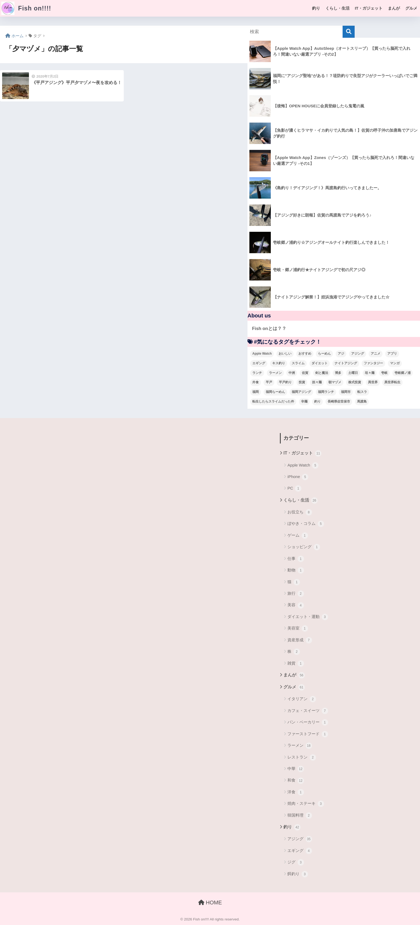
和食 (295, 781)
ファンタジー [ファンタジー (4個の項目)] (373, 363)
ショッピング (303, 547)
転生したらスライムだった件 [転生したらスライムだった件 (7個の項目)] (273, 401)
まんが (394, 8)
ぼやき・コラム (305, 524)
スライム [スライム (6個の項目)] (298, 363)
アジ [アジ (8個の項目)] (341, 353)
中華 (295, 769)
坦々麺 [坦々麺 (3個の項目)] (369, 373)
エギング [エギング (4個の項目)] (258, 363)
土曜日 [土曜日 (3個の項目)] (353, 373)
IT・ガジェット (368, 8)
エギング (299, 851)
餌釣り (297, 874)
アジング (299, 839)
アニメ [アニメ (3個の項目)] (375, 353)
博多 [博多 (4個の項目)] (338, 373)
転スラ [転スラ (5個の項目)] (362, 392)
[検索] (349, 32)
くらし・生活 (337, 8)
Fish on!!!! (26, 8)
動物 (295, 570)
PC (294, 488)
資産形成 (299, 640)
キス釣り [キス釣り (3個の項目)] (278, 363)
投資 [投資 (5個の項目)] (302, 382)
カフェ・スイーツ (307, 711)
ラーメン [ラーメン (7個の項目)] (275, 373)
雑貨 (295, 663)
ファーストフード (307, 734)
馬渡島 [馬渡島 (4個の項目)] (362, 401)
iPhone (297, 477)
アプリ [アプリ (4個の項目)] (392, 353)
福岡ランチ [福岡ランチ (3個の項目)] (326, 392)
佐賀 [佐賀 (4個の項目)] (305, 373)
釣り (316, 8)
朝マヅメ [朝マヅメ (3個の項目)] (334, 382)
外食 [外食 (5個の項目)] (255, 382)
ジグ (295, 862)
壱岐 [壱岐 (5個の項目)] (384, 373)
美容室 (297, 628)
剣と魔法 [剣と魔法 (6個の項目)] (321, 373)
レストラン (301, 757)
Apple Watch (302, 465)
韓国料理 (299, 815)
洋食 (295, 792)
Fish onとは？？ (269, 328)
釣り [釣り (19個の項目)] (317, 401)
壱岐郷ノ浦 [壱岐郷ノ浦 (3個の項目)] (403, 373)
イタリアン (301, 699)
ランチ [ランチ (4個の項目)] (257, 373)
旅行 (295, 593)
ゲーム (297, 535)
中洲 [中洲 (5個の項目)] (291, 373)
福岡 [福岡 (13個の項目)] (255, 392)
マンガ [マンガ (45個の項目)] (395, 363)
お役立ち (299, 512)
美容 (295, 605)
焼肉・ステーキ (305, 804)
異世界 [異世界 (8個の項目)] (373, 382)
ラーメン (299, 745)
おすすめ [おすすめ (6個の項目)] (304, 353)
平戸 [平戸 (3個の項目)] (269, 382)
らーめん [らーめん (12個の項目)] (324, 353)
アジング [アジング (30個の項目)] (357, 353)
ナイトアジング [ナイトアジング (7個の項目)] (346, 363)
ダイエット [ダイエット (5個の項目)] (320, 363)
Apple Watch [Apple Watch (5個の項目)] (262, 353)
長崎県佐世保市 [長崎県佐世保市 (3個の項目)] (339, 401)
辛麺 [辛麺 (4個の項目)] (304, 401)
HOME (210, 902)
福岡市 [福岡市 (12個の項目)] (346, 392)
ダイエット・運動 (307, 617)
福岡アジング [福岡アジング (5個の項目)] (301, 392)
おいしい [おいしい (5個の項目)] (285, 353)
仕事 (295, 559)
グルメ (411, 8)
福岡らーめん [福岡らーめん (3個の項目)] (275, 392)
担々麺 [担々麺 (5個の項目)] (317, 382)
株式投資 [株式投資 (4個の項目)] (354, 382)
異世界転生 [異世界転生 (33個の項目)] (392, 382)
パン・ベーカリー (307, 722)
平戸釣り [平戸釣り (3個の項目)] (285, 382)
